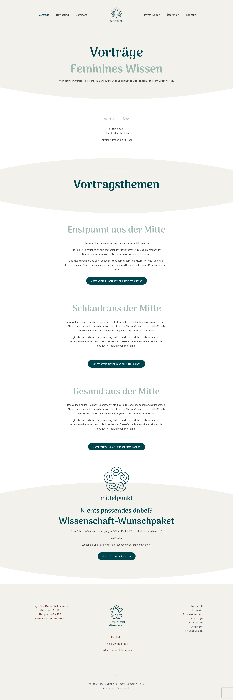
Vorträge (197, 618)
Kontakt (197, 610)
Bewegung (196, 622)
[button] (116, 281)
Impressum (109, 688)
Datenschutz (123, 688)
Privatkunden (194, 630)
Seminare (196, 626)
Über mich (196, 606)
